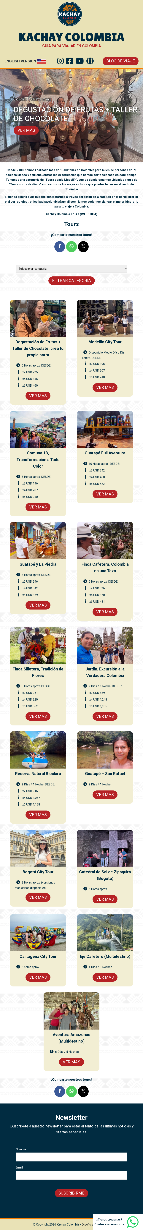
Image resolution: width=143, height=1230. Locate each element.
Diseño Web (90, 1224)
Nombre (21, 1149)
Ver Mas (38, 395)
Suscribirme (71, 1193)
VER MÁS (26, 130)
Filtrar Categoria (71, 280)
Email (19, 1167)
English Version (20, 61)
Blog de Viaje (120, 61)
